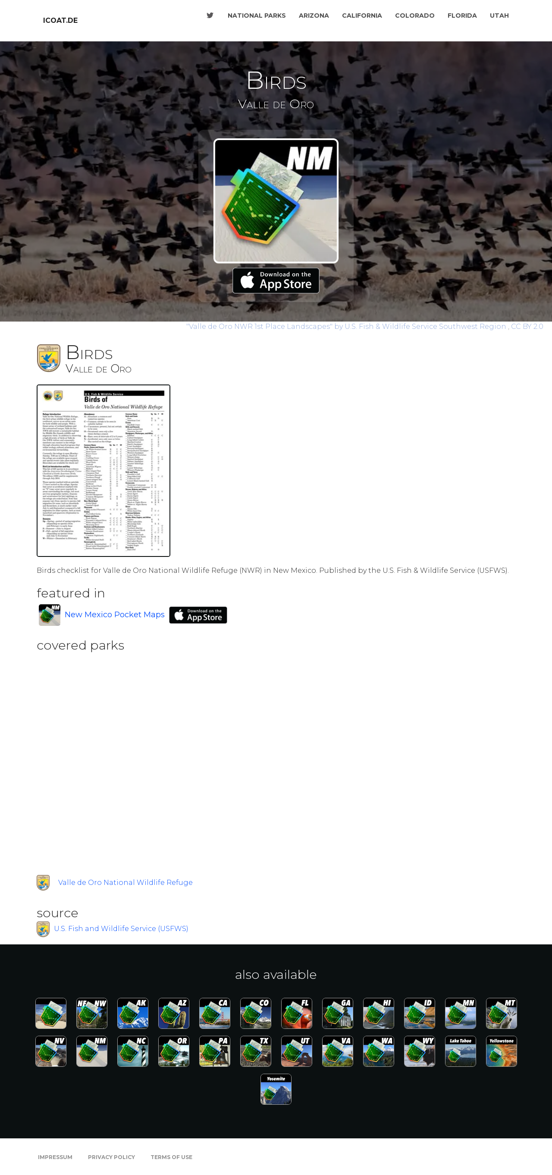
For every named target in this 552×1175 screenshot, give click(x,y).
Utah (499, 15)
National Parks (257, 15)
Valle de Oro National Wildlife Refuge (125, 882)
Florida (462, 15)
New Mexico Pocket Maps (115, 614)
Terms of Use (171, 1157)
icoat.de (60, 20)
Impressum (55, 1157)
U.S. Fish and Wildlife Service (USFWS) (121, 929)
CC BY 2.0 (527, 326)
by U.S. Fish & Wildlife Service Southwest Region (347, 326)
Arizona (314, 15)
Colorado (415, 15)
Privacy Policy (111, 1157)
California (362, 15)
